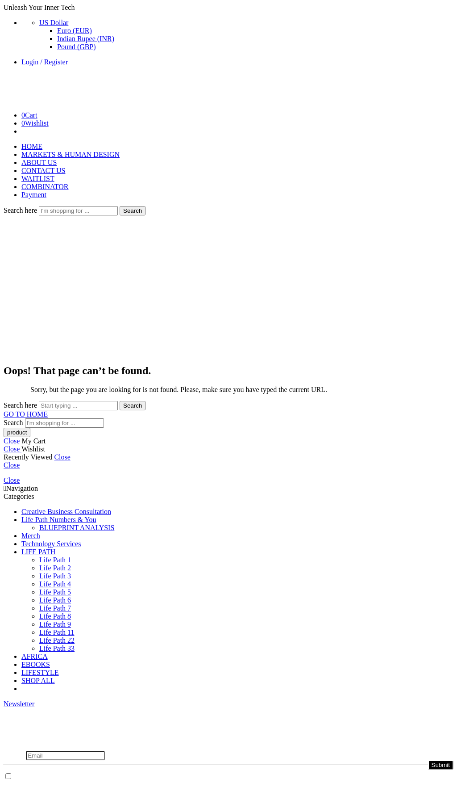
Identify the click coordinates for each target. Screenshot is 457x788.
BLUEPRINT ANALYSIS (76, 527)
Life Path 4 (55, 584)
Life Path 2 (55, 568)
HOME (31, 146)
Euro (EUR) (74, 30)
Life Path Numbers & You (58, 519)
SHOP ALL (38, 680)
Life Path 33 (57, 648)
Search (132, 210)
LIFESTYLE (40, 672)
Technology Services (51, 544)
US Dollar (53, 22)
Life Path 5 (55, 592)
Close (12, 441)
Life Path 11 (57, 632)
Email (15, 755)
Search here (21, 210)
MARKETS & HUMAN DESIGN (70, 154)
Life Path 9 (55, 624)
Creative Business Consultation (66, 511)
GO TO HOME (26, 414)
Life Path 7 (55, 608)
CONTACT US (43, 170)
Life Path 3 (55, 576)
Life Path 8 (55, 616)
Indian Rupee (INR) (85, 38)
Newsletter (19, 704)
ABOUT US (39, 162)
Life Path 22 (57, 640)
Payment (33, 194)
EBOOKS (35, 664)
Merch (30, 535)
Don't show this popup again (55, 776)
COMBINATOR (45, 186)
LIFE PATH (38, 552)
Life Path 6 (55, 600)
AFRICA (34, 656)
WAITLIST (37, 178)
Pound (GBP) (76, 47)
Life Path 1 (55, 560)
